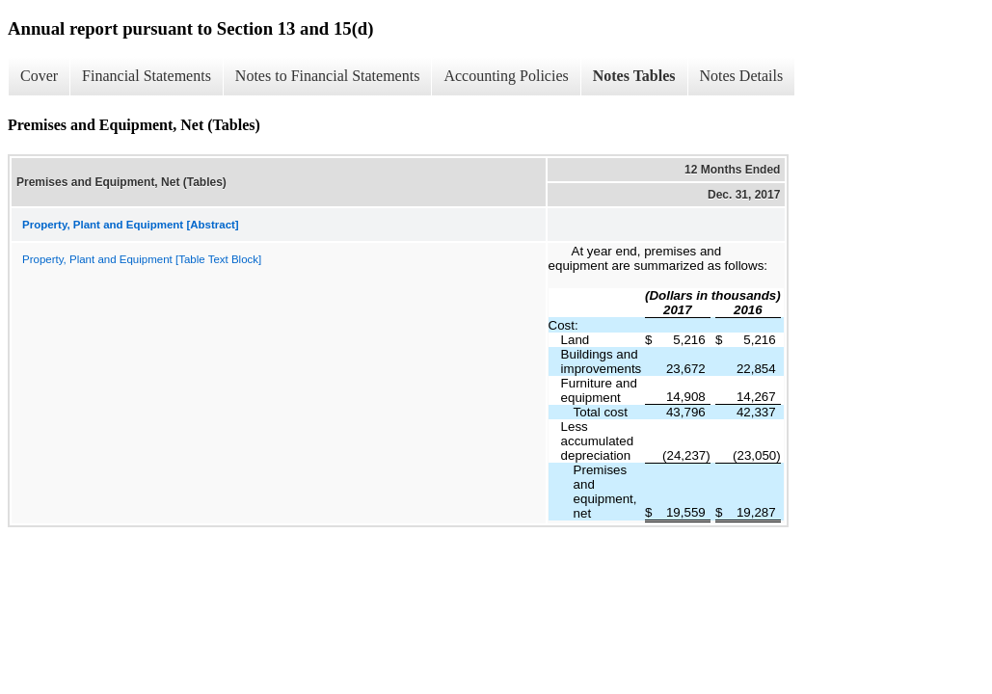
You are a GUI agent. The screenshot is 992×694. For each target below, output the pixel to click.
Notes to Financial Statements (327, 75)
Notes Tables (634, 75)
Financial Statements (146, 75)
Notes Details (742, 75)
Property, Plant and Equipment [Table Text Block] (141, 259)
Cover (39, 75)
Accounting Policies (505, 75)
